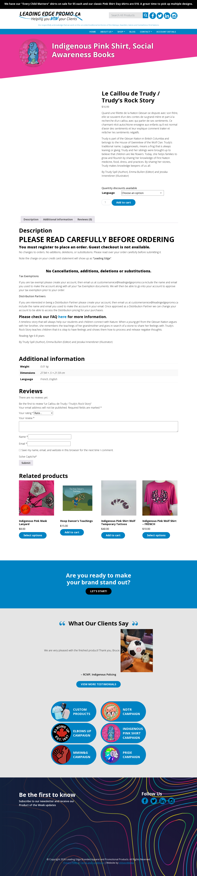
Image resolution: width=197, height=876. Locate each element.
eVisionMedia (126, 862)
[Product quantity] (106, 202)
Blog (132, 31)
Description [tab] (31, 219)
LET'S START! (98, 591)
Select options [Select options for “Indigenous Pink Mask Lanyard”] (33, 535)
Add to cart (123, 202)
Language (108, 193)
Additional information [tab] (58, 219)
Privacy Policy (70, 862)
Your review (27, 418)
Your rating (26, 413)
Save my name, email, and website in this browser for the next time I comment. (67, 450)
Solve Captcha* (28, 456)
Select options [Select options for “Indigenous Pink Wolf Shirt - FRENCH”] (156, 535)
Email (23, 443)
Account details (166, 31)
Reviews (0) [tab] (84, 219)
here (62, 316)
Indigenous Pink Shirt (90, 46)
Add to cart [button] (72, 532)
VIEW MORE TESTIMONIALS (98, 684)
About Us (105, 31)
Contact (145, 31)
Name (23, 436)
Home (92, 31)
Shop (120, 31)
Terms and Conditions (92, 862)
